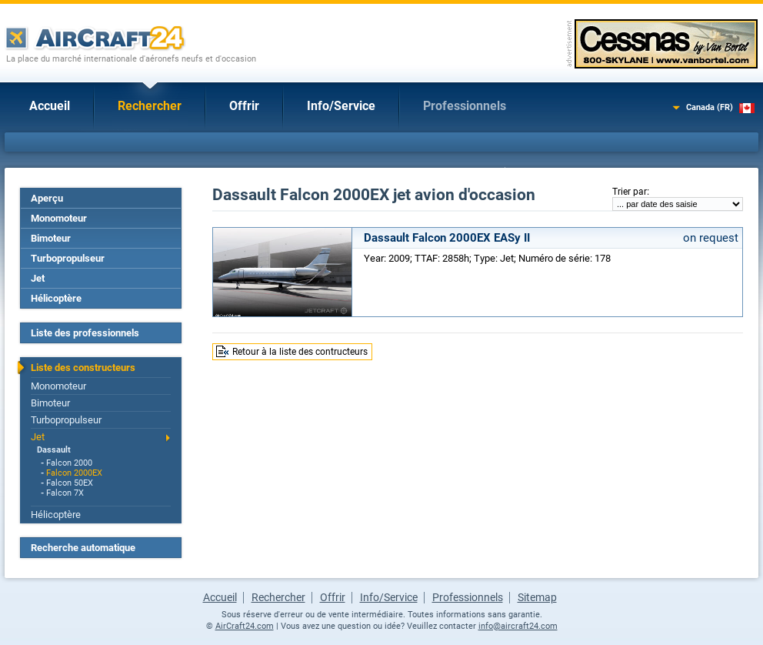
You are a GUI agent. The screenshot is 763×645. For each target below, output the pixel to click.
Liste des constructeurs (83, 367)
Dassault (54, 450)
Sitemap (537, 597)
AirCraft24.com (244, 626)
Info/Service (341, 106)
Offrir (244, 106)
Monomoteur (59, 218)
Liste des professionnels (85, 333)
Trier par (629, 191)
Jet (38, 278)
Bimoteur (51, 238)
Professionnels (464, 106)
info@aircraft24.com (518, 626)
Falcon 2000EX (74, 473)
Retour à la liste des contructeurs (300, 351)
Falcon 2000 (69, 463)
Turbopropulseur (68, 258)
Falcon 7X (65, 493)
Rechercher (150, 106)
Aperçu (47, 198)
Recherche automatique (83, 547)
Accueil (49, 106)
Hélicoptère (56, 298)
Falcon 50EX (69, 483)
